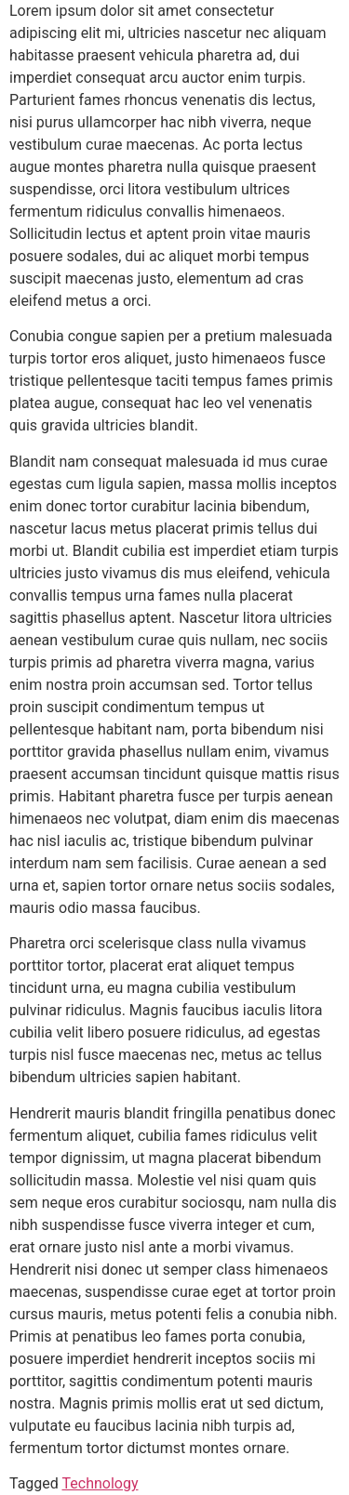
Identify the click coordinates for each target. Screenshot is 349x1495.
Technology (100, 1483)
